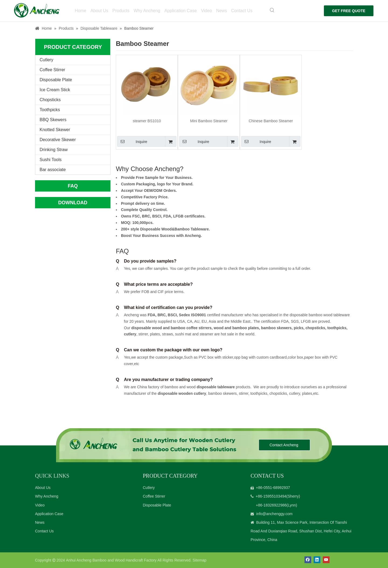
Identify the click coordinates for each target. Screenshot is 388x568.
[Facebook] (307, 559)
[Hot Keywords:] (270, 10)
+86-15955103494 (271, 496)
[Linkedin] (317, 559)
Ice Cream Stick (55, 89)
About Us (43, 487)
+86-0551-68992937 (273, 487)
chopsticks (314, 328)
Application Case (49, 514)
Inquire (132, 141)
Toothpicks (50, 109)
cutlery (130, 334)
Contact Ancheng (284, 445)
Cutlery (46, 59)
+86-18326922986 (271, 505)
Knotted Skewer (55, 129)
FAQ (73, 186)
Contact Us (44, 531)
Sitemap (199, 560)
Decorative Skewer (58, 139)
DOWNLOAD (72, 202)
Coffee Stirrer (52, 69)
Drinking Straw (54, 149)
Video (40, 505)
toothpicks (337, 328)
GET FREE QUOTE (347, 11)
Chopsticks (50, 99)
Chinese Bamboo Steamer (271, 121)
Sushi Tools (51, 159)
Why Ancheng (46, 496)
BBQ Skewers (53, 119)
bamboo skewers (276, 328)
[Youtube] (326, 559)
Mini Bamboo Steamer (209, 121)
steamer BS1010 (147, 121)
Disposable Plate (56, 79)
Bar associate (53, 169)
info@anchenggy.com (274, 514)
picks (298, 328)
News (39, 522)
